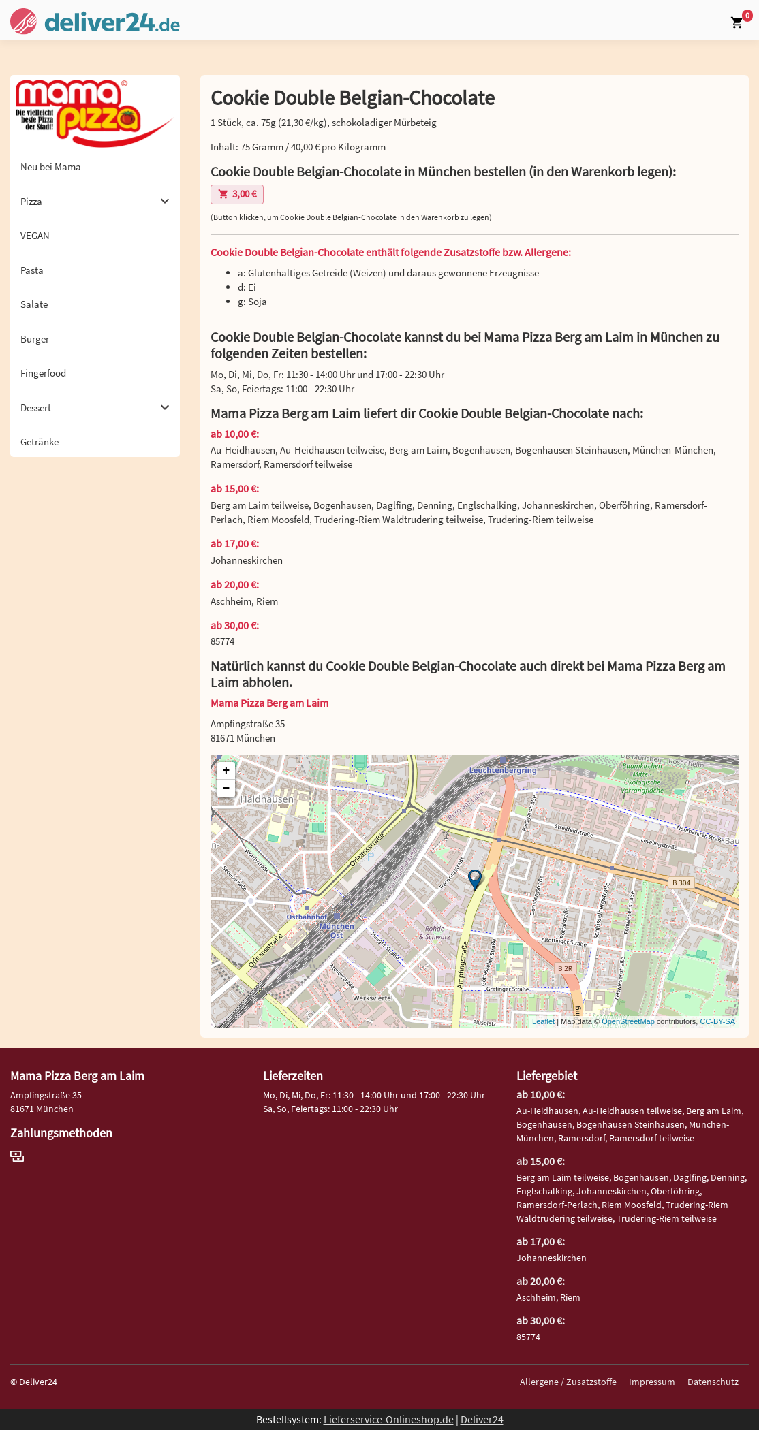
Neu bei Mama (50, 166)
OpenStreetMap (628, 1021)
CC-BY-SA (717, 1021)
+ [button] (226, 771)
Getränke (39, 441)
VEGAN (35, 235)
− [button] (226, 788)
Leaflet (543, 1021)
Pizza (95, 201)
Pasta (32, 270)
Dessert (95, 407)
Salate (34, 304)
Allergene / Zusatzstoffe (568, 1382)
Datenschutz (713, 1382)
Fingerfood (43, 372)
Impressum (652, 1382)
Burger (34, 338)
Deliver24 (482, 1419)
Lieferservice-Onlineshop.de (389, 1419)
